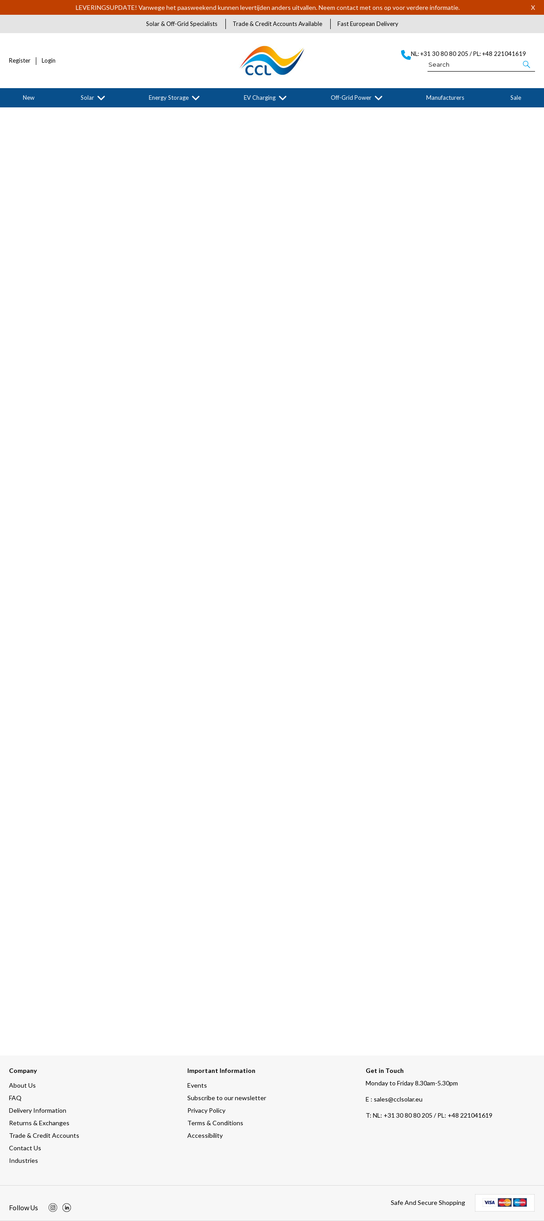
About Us (22, 1085)
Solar (87, 97)
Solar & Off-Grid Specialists (181, 23)
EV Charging (260, 97)
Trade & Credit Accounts (44, 1135)
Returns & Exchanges (39, 1123)
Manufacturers (445, 97)
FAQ (15, 1098)
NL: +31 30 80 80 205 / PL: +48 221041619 (429, 1115)
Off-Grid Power (351, 97)
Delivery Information (37, 1110)
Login (49, 60)
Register (19, 60)
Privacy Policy (206, 1110)
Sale (515, 97)
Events (197, 1085)
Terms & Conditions (215, 1123)
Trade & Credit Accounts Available (277, 23)
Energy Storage (169, 97)
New (29, 97)
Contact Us (25, 1148)
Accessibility (205, 1135)
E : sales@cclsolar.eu (394, 1099)
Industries (23, 1160)
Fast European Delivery (367, 23)
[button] (527, 64)
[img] (52, 1207)
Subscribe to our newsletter (226, 1098)
